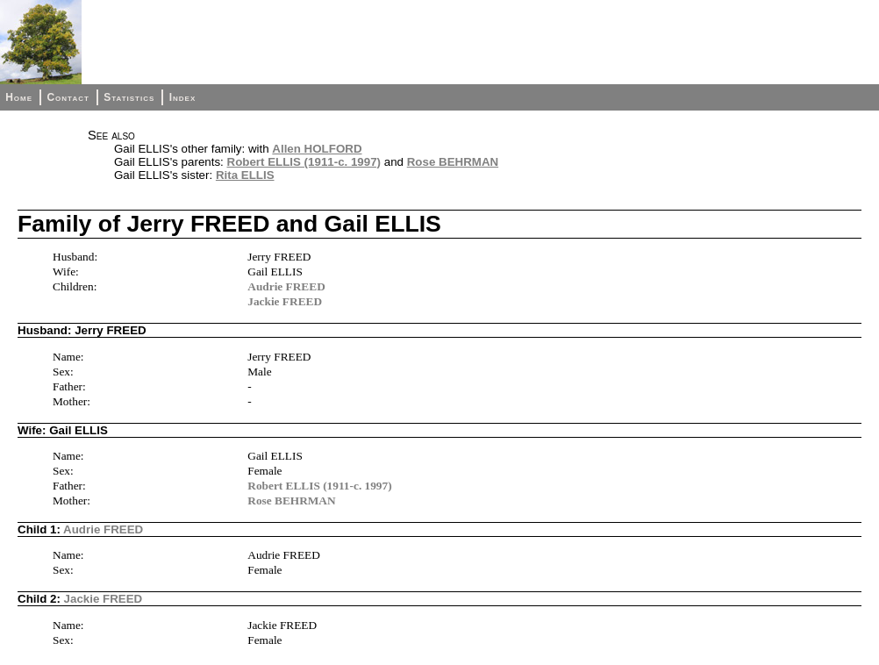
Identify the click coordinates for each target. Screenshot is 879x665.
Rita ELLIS (245, 175)
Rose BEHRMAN (452, 161)
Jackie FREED (284, 301)
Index (183, 97)
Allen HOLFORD (316, 148)
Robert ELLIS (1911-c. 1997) (304, 161)
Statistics (129, 97)
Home (18, 97)
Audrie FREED (286, 286)
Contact (67, 97)
